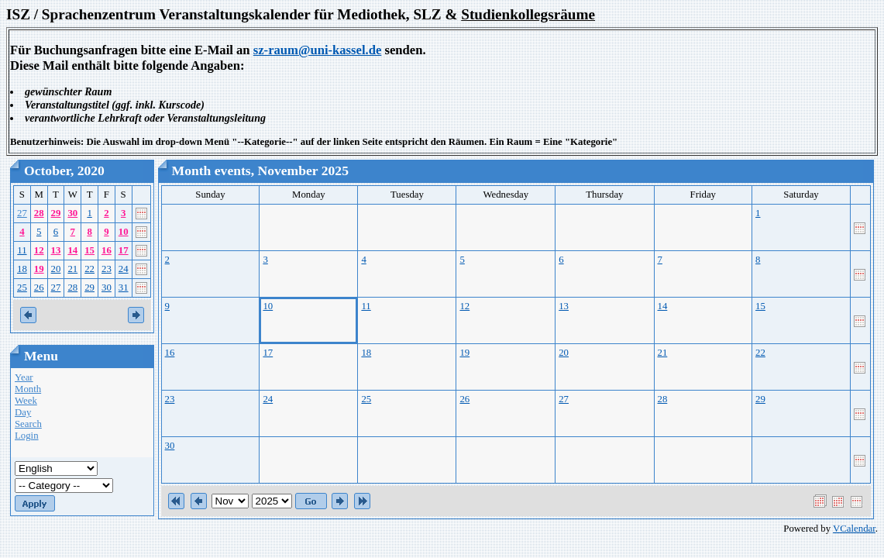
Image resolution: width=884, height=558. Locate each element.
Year (24, 377)
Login (27, 435)
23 (106, 269)
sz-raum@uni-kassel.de (317, 50)
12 (39, 250)
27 (22, 213)
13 (56, 250)
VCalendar (854, 528)
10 (124, 231)
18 (22, 269)
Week (26, 400)
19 (39, 269)
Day (23, 412)
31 (124, 287)
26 (39, 287)
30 (72, 213)
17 (124, 250)
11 (21, 250)
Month (28, 389)
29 (56, 213)
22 (89, 269)
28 (39, 213)
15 (89, 250)
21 (72, 269)
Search (28, 423)
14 (72, 250)
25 (22, 287)
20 (56, 269)
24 (124, 269)
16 (106, 250)
